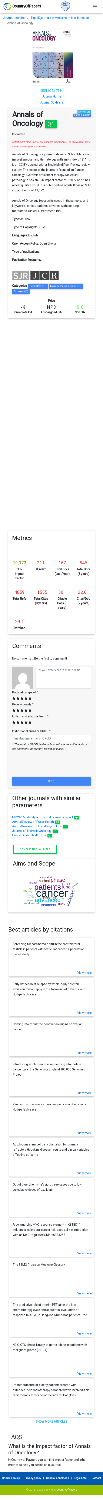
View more (84, 972)
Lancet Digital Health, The (32, 835)
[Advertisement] (50, 370)
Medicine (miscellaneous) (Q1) (66, 286)
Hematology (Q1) (38, 286)
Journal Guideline (51, 102)
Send (51, 781)
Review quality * (23, 704)
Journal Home (51, 96)
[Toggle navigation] (95, 6)
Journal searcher (14, 18)
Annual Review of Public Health (36, 822)
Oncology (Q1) (21, 291)
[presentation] (51, 765)
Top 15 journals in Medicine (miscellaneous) (60, 18)
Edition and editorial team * (30, 716)
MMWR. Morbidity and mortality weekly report (45, 817)
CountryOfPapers (66, 1489)
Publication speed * (25, 692)
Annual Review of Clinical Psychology (40, 826)
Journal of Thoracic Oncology (35, 831)
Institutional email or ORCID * (31, 731)
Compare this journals (35, 849)
